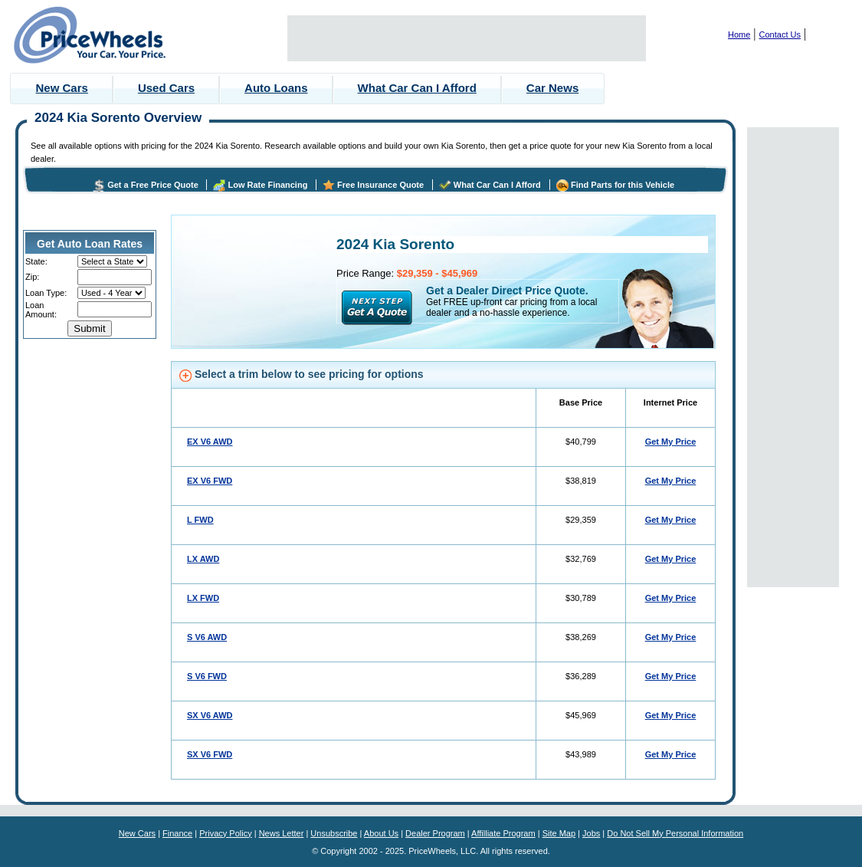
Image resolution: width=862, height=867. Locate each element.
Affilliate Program (503, 833)
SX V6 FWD (209, 754)
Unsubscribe (333, 833)
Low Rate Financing (267, 184)
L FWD (200, 519)
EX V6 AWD (210, 441)
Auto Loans (276, 87)
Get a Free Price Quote (152, 184)
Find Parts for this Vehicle (622, 184)
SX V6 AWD (210, 715)
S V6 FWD (207, 676)
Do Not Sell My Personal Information (675, 833)
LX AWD (203, 558)
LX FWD (203, 598)
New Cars (62, 87)
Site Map (558, 833)
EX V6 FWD (209, 480)
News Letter (281, 833)
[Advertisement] (466, 38)
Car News (552, 87)
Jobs (591, 833)
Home (739, 34)
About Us (381, 833)
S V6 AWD (207, 637)
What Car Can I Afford (417, 87)
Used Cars (166, 87)
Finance (177, 833)
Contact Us (780, 34)
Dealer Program (435, 833)
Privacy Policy (225, 833)
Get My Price (670, 441)
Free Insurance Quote (380, 184)
